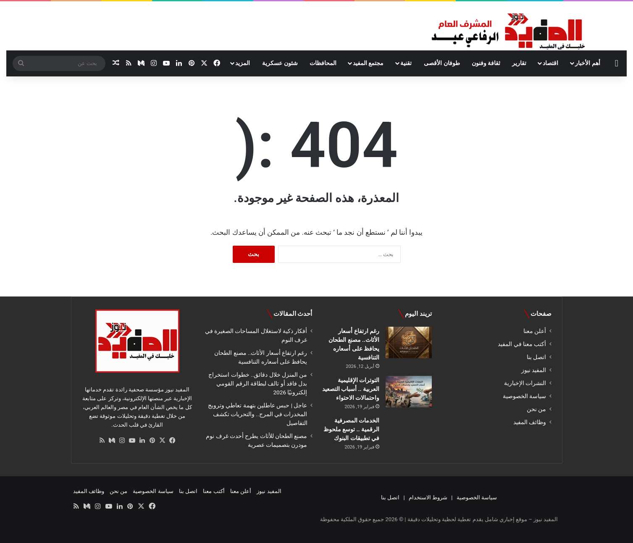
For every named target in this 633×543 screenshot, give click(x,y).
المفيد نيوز (533, 370)
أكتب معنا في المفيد (522, 344)
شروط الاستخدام (428, 497)
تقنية (406, 63)
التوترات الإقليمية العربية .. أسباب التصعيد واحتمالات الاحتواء (350, 389)
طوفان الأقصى (442, 63)
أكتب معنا (213, 491)
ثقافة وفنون (486, 63)
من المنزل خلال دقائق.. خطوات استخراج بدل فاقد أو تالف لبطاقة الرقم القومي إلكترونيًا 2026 (257, 383)
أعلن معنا (534, 331)
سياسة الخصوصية (524, 396)
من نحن (536, 409)
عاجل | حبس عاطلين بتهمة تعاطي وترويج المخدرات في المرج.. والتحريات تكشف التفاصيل (257, 414)
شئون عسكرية (279, 63)
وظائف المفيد (529, 422)
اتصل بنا (536, 357)
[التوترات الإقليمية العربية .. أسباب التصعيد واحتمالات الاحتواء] (409, 391)
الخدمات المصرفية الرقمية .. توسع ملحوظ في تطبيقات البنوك (351, 429)
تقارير (519, 63)
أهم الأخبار (587, 63)
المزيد (242, 63)
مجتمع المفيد (368, 63)
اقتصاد (550, 63)
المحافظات (323, 63)
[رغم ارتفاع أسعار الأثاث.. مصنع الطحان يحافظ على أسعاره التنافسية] (409, 342)
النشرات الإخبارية (525, 383)
